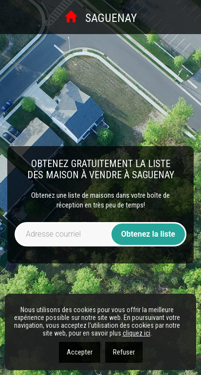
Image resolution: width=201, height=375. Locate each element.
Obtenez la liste (148, 234)
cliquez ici (136, 333)
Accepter (79, 352)
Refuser (124, 352)
